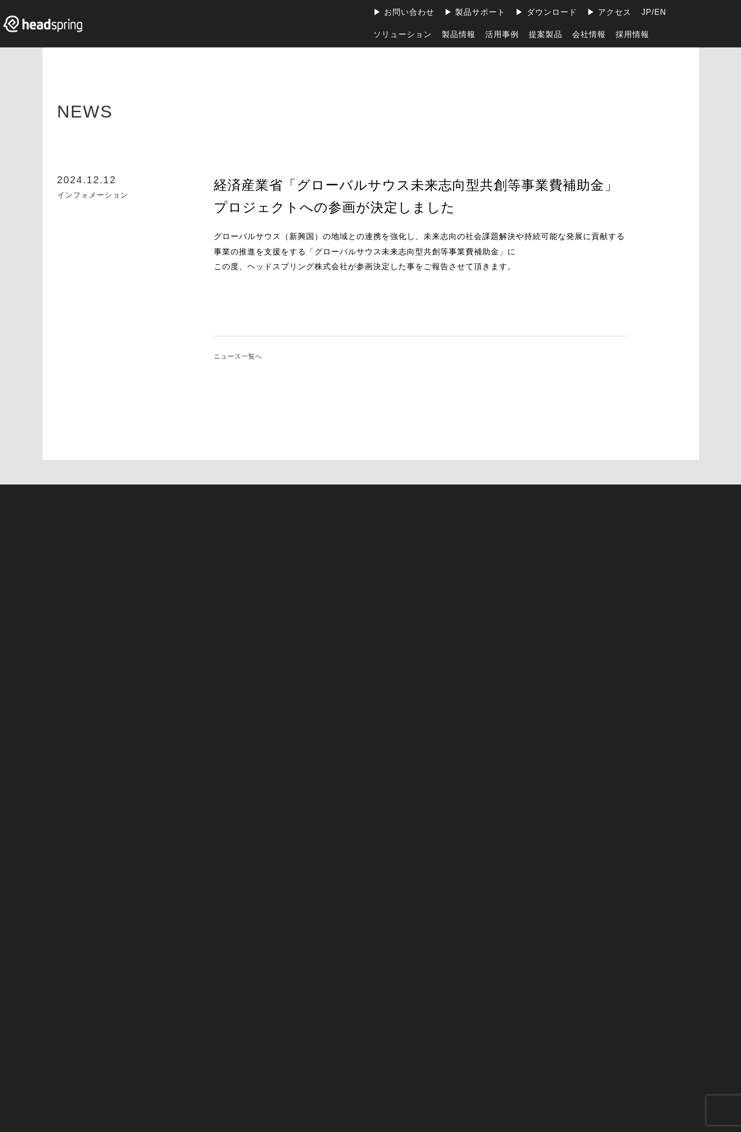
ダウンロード (552, 12)
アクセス (614, 12)
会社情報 (589, 34)
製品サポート (480, 12)
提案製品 (545, 34)
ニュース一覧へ (243, 357)
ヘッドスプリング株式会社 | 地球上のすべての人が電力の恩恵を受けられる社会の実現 (52, 23)
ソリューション (402, 34)
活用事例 (502, 34)
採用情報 (632, 34)
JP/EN (653, 12)
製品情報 (458, 34)
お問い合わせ (409, 12)
